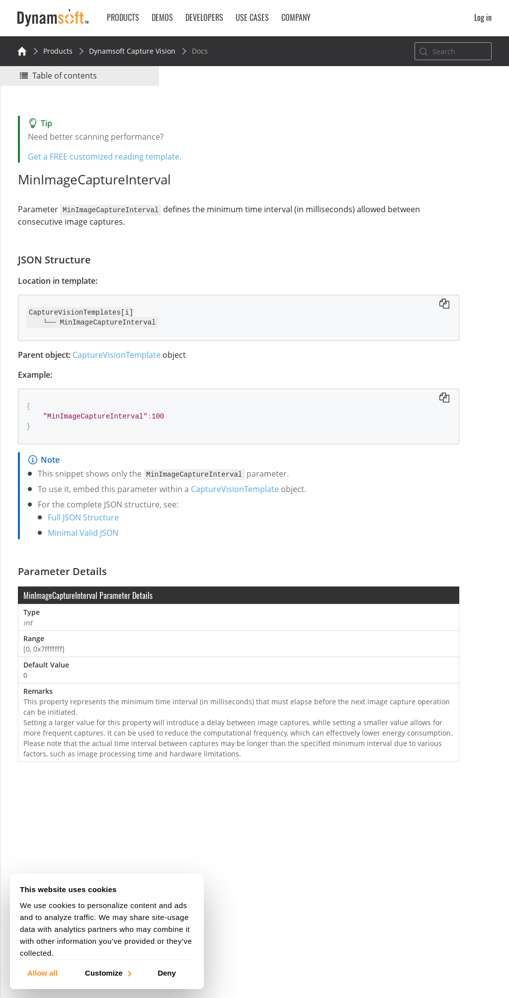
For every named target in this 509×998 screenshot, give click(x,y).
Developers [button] (204, 17)
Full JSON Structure (88, 516)
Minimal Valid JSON (88, 532)
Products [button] (123, 17)
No (417, 138)
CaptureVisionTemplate (122, 354)
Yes (382, 138)
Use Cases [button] (252, 17)
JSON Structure (404, 187)
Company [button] (296, 17)
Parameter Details (408, 201)
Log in (483, 17)
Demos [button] (162, 17)
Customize (107, 972)
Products (58, 51)
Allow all (42, 972)
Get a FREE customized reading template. (109, 156)
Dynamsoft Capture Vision (132, 51)
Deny (167, 972)
